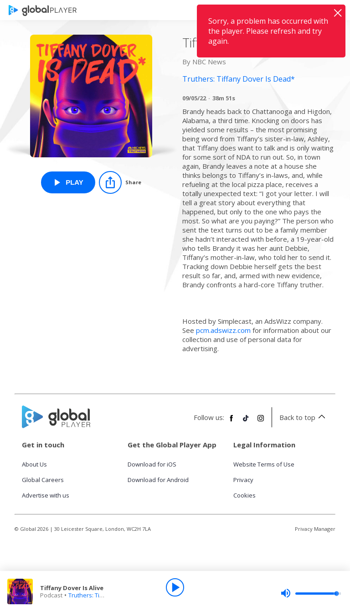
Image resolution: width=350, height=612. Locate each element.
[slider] (310, 593)
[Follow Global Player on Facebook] (231, 421)
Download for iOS (152, 464)
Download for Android (158, 480)
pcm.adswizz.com (223, 330)
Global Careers (43, 480)
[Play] (175, 587)
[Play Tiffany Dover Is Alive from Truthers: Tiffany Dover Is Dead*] (68, 182)
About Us (34, 464)
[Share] (120, 182)
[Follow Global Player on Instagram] (260, 421)
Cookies (244, 495)
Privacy (243, 480)
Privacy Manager (315, 529)
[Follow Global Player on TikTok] (246, 421)
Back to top (303, 417)
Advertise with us (45, 495)
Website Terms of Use (263, 464)
